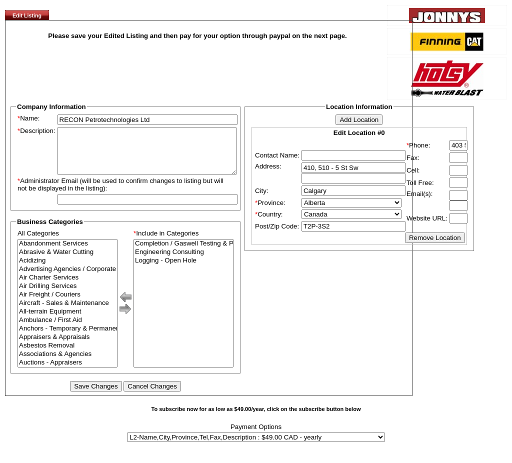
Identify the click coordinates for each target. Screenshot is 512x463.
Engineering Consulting (183, 261)
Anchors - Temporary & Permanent (67, 338)
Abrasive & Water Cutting (67, 261)
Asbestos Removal (67, 354)
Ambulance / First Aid (67, 329)
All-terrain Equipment (67, 320)
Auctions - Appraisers (67, 372)
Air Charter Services (67, 286)
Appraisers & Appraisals (67, 346)
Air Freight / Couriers (67, 304)
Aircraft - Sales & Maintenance (67, 312)
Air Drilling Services (67, 295)
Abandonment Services (67, 252)
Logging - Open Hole (183, 270)
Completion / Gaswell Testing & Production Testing (183, 252)
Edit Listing (27, 15)
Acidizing (67, 270)
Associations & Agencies (67, 363)
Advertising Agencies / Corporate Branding (67, 278)
